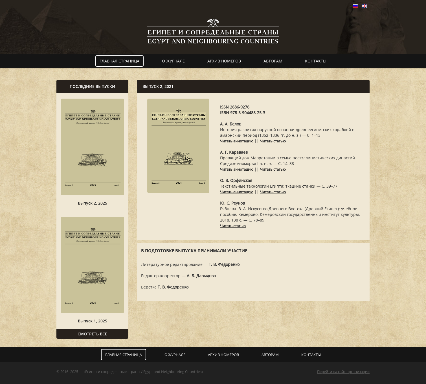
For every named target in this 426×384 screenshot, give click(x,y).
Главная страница (119, 61)
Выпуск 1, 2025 (92, 321)
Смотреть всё (92, 334)
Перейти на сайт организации (343, 371)
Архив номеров (224, 61)
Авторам (272, 61)
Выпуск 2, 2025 (92, 203)
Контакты (315, 61)
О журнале (173, 61)
